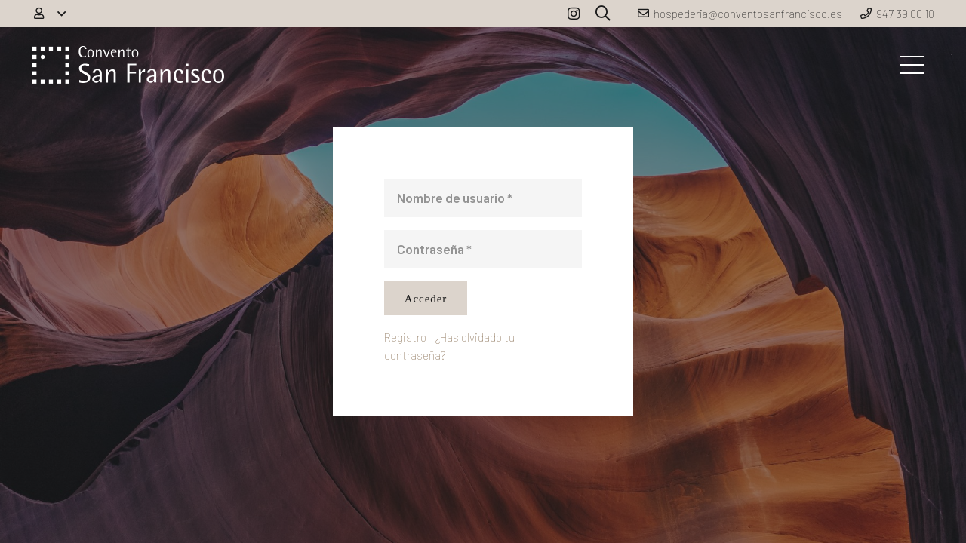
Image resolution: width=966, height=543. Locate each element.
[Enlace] (128, 65)
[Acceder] (425, 298)
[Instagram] (573, 13)
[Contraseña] (483, 249)
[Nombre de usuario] (483, 198)
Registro (405, 337)
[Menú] (911, 65)
